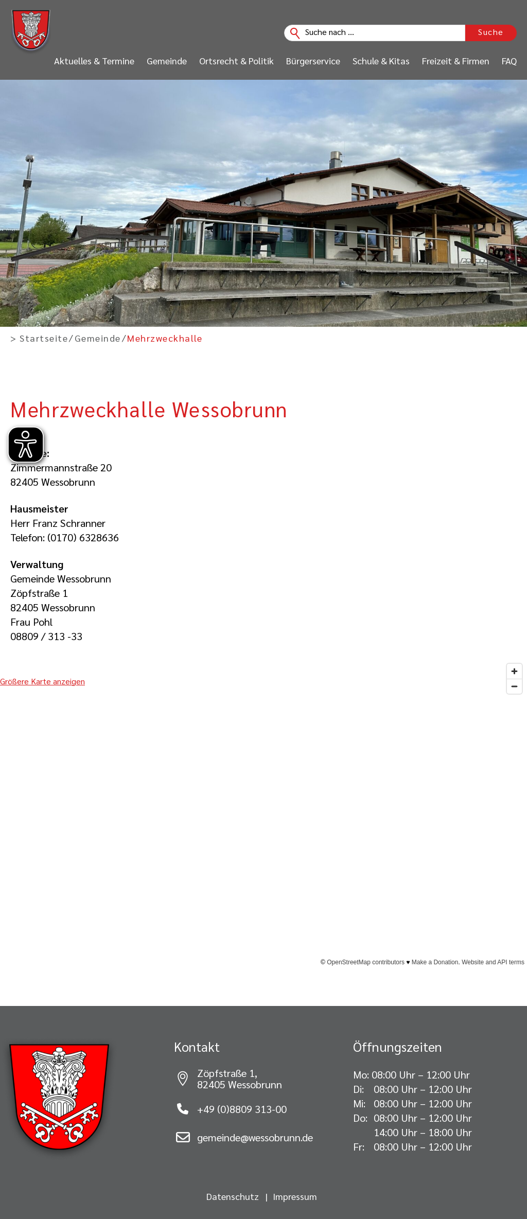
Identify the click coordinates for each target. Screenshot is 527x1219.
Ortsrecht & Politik (236, 61)
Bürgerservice (313, 61)
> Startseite (39, 338)
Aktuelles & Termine (94, 61)
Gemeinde (167, 61)
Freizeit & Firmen (455, 61)
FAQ (509, 61)
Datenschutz (232, 1196)
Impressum (295, 1196)
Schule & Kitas (381, 61)
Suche (491, 31)
